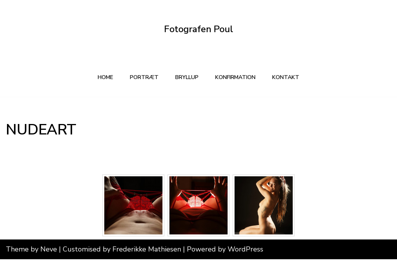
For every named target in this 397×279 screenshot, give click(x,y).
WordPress (245, 269)
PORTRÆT (141, 77)
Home (101, 77)
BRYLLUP (185, 77)
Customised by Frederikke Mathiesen (123, 269)
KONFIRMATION (237, 77)
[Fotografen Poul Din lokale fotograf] (198, 29)
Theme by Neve (31, 269)
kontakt (290, 77)
